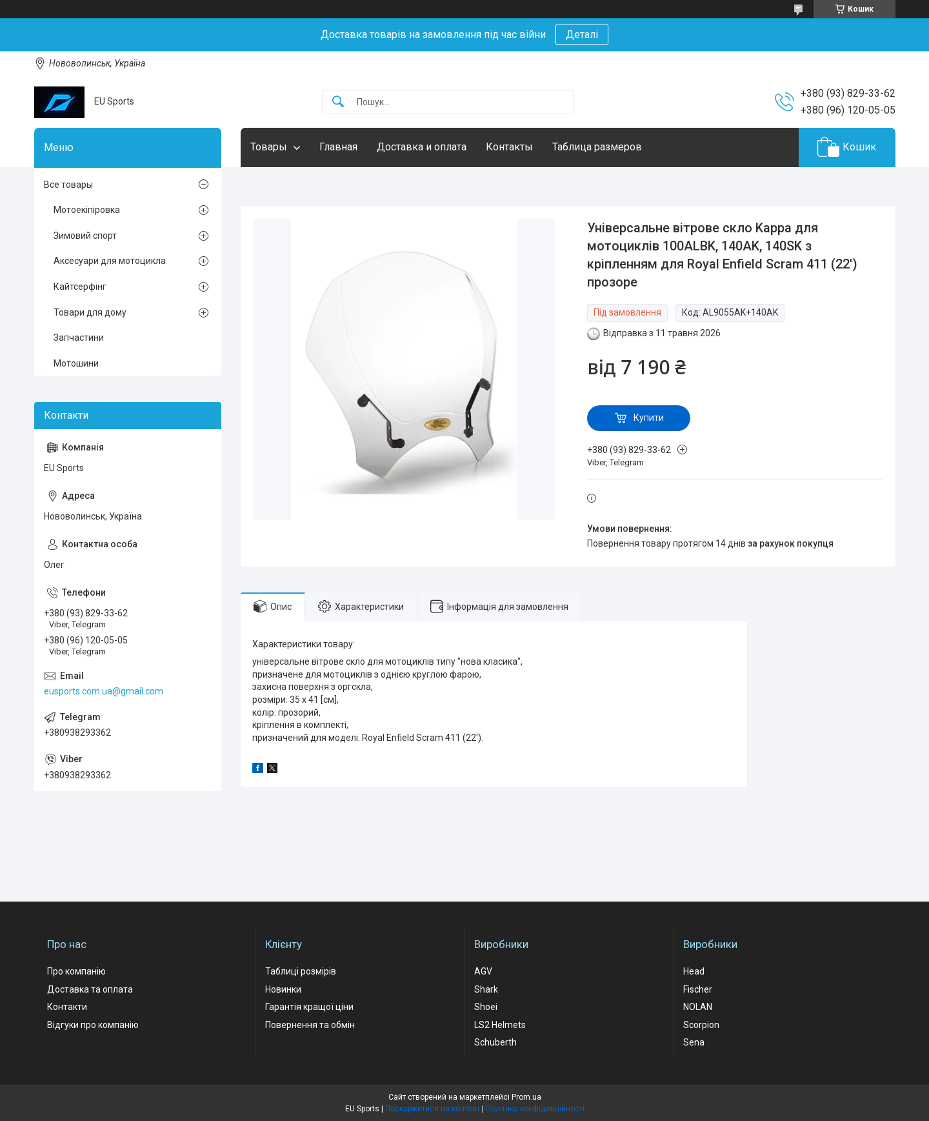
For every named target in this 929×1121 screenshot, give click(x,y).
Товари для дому (90, 312)
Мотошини (76, 363)
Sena (693, 1042)
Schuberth (495, 1042)
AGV (483, 971)
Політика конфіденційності (535, 1108)
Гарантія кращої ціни (309, 1007)
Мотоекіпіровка (87, 210)
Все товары (68, 184)
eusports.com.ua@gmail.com (103, 691)
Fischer (697, 989)
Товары (268, 147)
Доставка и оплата (421, 147)
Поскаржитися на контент (432, 1108)
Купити (649, 417)
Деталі (582, 34)
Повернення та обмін (310, 1025)
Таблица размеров (597, 147)
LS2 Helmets (500, 1025)
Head (693, 971)
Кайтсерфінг (80, 286)
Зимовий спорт (85, 235)
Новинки (283, 989)
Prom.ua (526, 1097)
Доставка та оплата (90, 989)
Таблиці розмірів (300, 971)
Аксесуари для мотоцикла (110, 261)
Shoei (485, 1007)
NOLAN (697, 1007)
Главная (338, 147)
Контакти (67, 1007)
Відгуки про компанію (93, 1025)
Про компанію (76, 971)
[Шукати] (338, 102)
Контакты (509, 147)
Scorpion (701, 1025)
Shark (486, 989)
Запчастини (79, 337)
